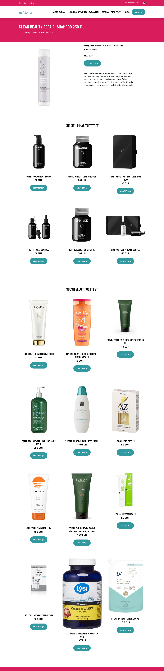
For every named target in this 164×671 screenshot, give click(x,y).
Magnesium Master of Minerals (82, 176)
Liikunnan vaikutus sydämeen (84, 12)
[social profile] (36, 3)
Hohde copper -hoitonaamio (38, 528)
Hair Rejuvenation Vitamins (82, 249)
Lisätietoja (92, 63)
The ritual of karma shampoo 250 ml (82, 441)
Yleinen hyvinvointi (29, 32)
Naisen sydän (58, 12)
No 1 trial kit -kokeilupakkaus (39, 615)
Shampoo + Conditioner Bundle (125, 249)
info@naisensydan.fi (132, 3)
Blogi (127, 12)
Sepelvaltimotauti (111, 12)
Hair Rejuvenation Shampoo (38, 176)
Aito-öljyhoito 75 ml (125, 441)
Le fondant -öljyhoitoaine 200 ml (39, 353)
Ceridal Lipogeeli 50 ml (125, 514)
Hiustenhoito (47, 32)
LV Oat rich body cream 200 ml (125, 618)
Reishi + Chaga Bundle (39, 249)
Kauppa (138, 12)
